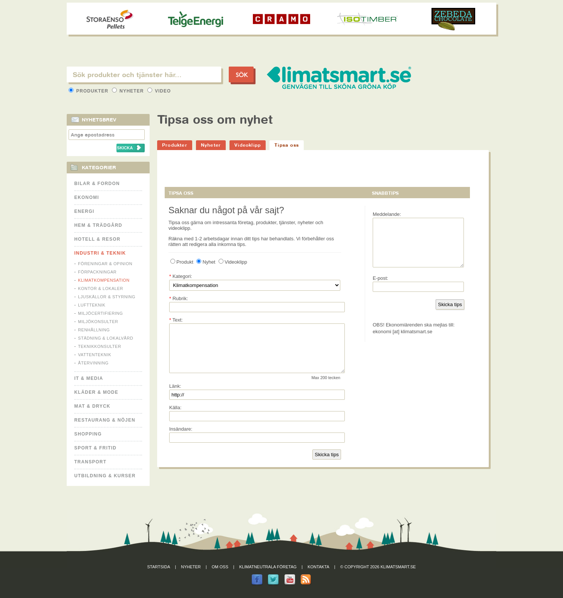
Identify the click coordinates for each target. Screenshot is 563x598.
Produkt (181, 262)
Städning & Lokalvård (105, 338)
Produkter (89, 91)
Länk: (175, 395)
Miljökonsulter (98, 321)
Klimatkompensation (104, 280)
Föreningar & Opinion (105, 263)
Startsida (158, 567)
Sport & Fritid (95, 448)
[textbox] (144, 74)
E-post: (380, 287)
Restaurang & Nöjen (104, 420)
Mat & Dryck (92, 406)
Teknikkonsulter (99, 346)
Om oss (220, 567)
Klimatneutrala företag (268, 567)
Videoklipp (247, 145)
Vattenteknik (94, 354)
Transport (90, 461)
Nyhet (205, 262)
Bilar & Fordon (97, 183)
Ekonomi (86, 197)
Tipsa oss (286, 145)
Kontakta (318, 567)
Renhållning (94, 330)
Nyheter (128, 91)
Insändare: (180, 438)
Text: (176, 320)
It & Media (88, 378)
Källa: (175, 416)
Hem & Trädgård (98, 225)
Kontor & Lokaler (100, 288)
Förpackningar (97, 272)
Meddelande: (387, 214)
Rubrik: (178, 298)
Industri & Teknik (100, 253)
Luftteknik (92, 305)
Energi (84, 211)
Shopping (88, 434)
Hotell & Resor (97, 239)
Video (159, 91)
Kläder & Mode (96, 392)
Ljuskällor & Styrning (106, 296)
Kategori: (180, 276)
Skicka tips (327, 463)
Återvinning (93, 363)
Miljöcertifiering (100, 313)
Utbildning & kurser (105, 475)
